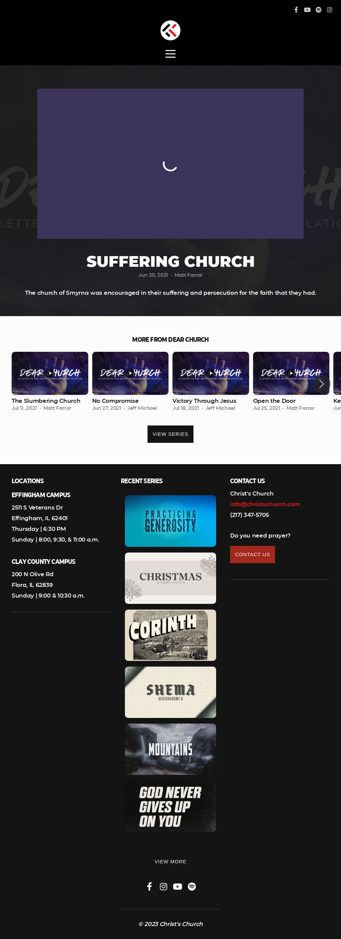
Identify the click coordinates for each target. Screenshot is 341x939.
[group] (50, 384)
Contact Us (252, 554)
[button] (321, 383)
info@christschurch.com (265, 504)
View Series (170, 434)
